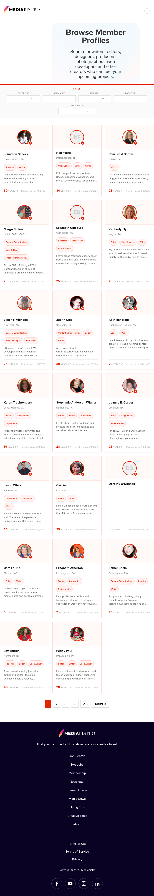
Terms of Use (77, 843)
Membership (77, 773)
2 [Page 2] (56, 704)
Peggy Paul (64, 651)
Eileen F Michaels (16, 319)
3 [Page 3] (65, 704)
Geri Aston (63, 485)
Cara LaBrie (12, 568)
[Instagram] (84, 883)
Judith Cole (64, 319)
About (77, 824)
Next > (100, 704)
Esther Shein (118, 568)
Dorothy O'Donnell (122, 484)
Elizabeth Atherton (69, 568)
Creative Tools (77, 816)
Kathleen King (119, 319)
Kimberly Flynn (119, 229)
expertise (23, 93)
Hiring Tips (77, 807)
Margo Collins (13, 229)
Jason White (12, 485)
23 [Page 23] (85, 704)
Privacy (77, 859)
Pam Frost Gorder (121, 154)
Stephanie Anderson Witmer (76, 402)
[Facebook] (56, 883)
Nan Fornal (64, 152)
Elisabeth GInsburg (69, 228)
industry (95, 93)
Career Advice (77, 790)
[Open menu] (147, 11)
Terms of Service (77, 851)
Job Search (77, 756)
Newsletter (77, 781)
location (130, 93)
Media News (77, 798)
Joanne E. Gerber (121, 402)
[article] (24, 160)
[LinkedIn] (97, 883)
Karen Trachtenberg (18, 402)
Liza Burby (11, 651)
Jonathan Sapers (16, 154)
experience (77, 106)
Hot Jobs (77, 764)
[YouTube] (70, 883)
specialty (59, 93)
